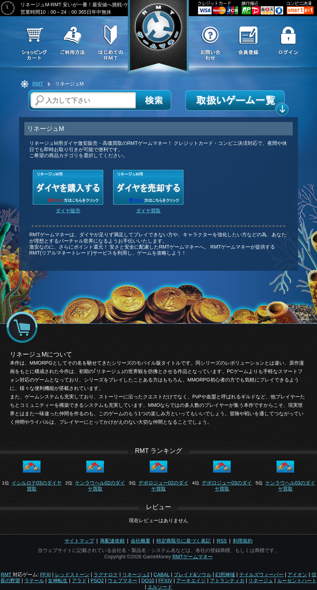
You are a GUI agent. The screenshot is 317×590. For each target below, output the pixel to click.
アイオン (297, 574)
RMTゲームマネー (192, 556)
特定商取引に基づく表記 (183, 541)
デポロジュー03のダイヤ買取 (227, 486)
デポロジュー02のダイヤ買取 (163, 486)
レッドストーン (72, 574)
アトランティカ (227, 580)
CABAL (161, 574)
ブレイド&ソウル (192, 574)
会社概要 (140, 541)
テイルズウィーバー (261, 574)
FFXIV (165, 580)
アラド (79, 580)
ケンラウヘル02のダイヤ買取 (100, 486)
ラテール (34, 580)
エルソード (160, 587)
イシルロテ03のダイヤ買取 (37, 486)
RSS (222, 541)
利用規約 (243, 541)
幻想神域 (225, 574)
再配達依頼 (112, 541)
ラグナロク (105, 574)
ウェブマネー (122, 580)
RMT (37, 83)
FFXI (45, 574)
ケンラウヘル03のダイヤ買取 (290, 486)
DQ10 (147, 580)
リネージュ (260, 580)
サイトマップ (79, 541)
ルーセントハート (297, 580)
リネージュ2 (136, 574)
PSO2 (97, 580)
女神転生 (58, 580)
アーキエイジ (191, 580)
